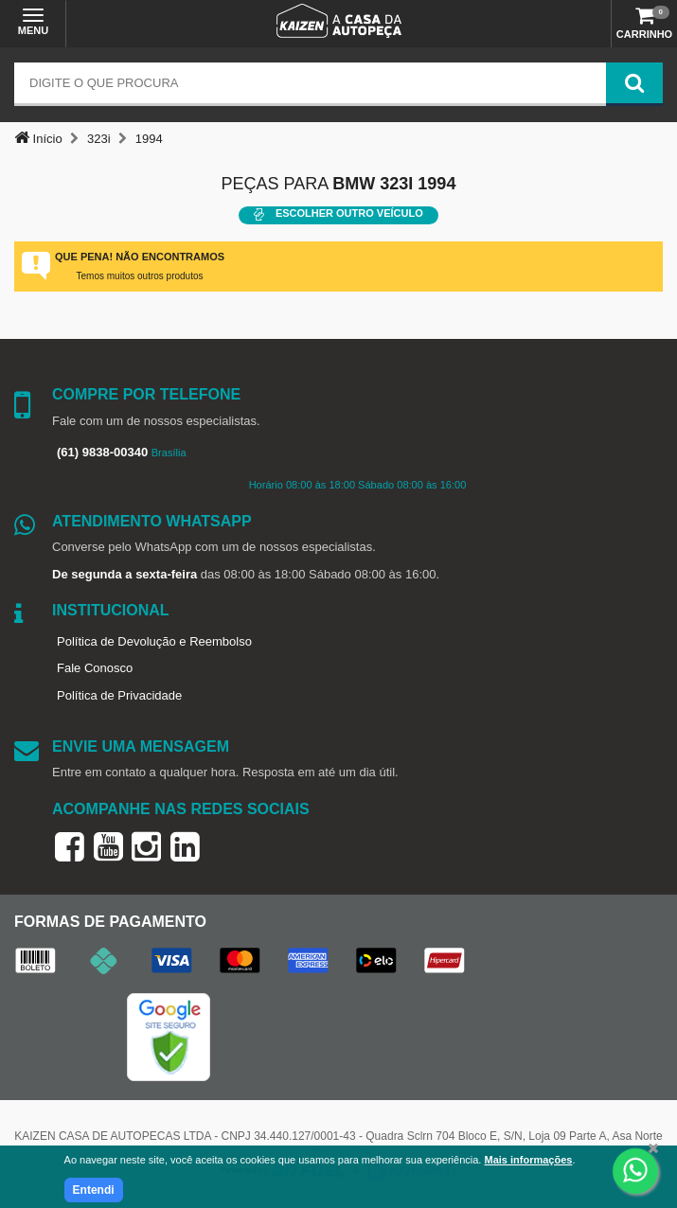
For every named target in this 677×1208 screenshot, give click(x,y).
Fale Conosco (95, 668)
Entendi (94, 1190)
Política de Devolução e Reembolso (154, 641)
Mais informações (528, 1159)
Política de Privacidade (119, 695)
